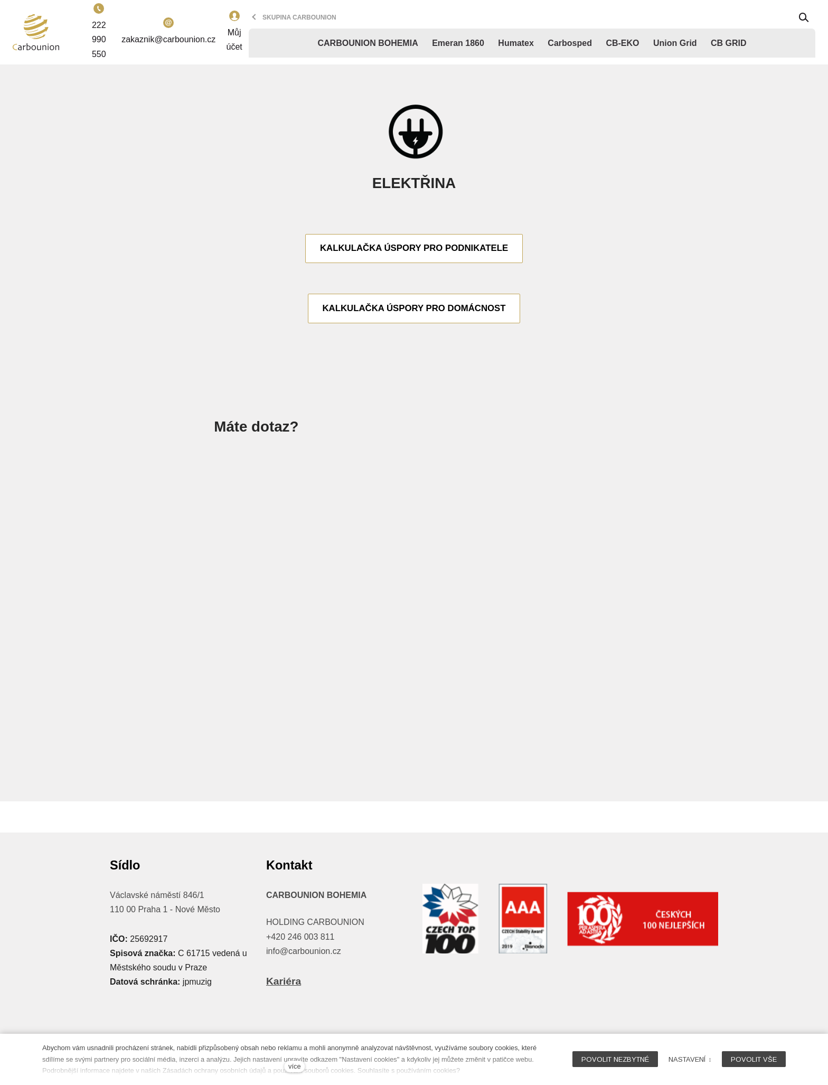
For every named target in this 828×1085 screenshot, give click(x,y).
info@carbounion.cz (303, 951)
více (294, 1066)
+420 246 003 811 (300, 936)
